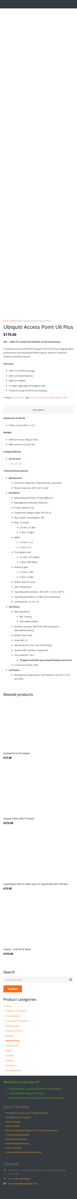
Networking (16, 320)
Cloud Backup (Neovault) (17, 1134)
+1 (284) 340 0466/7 (21, 1178)
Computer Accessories (17, 1020)
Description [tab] (38, 409)
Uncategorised (13, 1070)
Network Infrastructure (16, 1139)
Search (12, 989)
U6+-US (18, 463)
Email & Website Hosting (17, 1143)
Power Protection (14, 1147)
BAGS (9, 1006)
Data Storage (12, 1025)
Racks (9, 1050)
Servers (10, 1060)
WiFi (65, 397)
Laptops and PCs (14, 1030)
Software (10, 1065)
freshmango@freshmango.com (22, 1183)
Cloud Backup (13, 1015)
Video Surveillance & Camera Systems (24, 1152)
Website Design (13, 1121)
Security (10, 1055)
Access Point (36, 397)
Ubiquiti (59, 397)
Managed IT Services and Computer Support (27, 1113)
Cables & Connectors (16, 1010)
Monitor (10, 1035)
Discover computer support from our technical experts (32, 1130)
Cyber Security (12, 1126)
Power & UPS (12, 1045)
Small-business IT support (18, 1117)
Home (6, 320)
